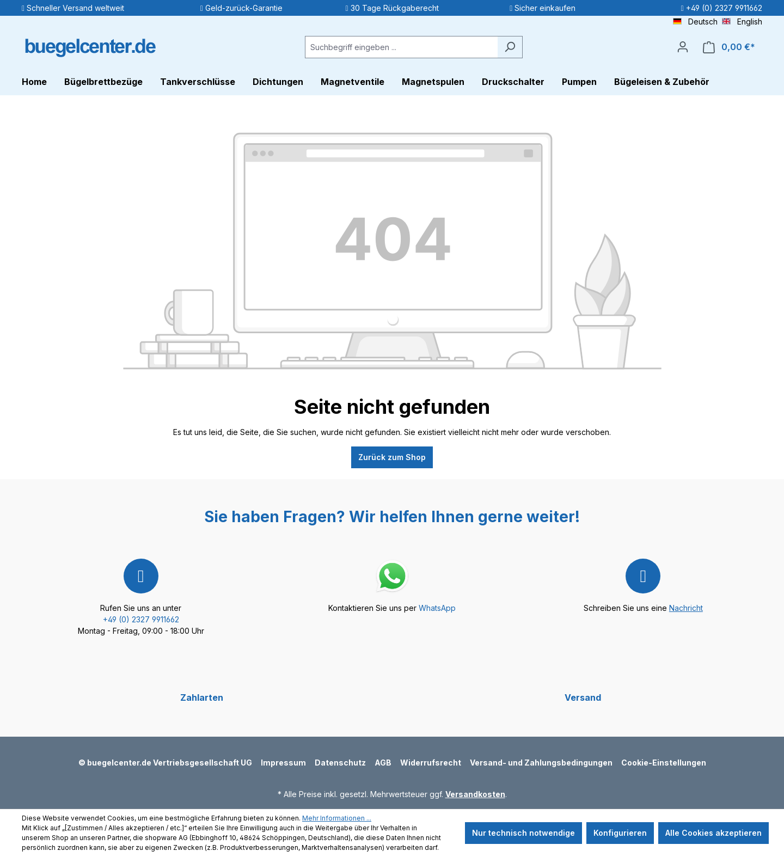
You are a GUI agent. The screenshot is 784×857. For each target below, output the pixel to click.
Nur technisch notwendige (523, 832)
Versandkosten (475, 794)
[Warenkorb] (729, 47)
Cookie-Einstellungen (663, 762)
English (742, 21)
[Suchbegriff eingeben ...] (401, 47)
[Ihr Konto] (683, 47)
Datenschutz (340, 762)
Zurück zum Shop (392, 457)
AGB (383, 762)
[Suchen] (510, 47)
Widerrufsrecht (430, 762)
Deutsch (695, 21)
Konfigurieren (620, 832)
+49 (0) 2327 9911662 (141, 619)
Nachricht (686, 608)
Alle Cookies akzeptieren (713, 832)
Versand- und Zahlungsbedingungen (541, 762)
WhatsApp (437, 608)
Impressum (283, 762)
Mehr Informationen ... (336, 818)
